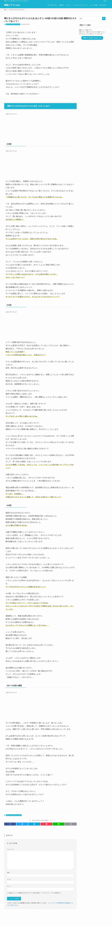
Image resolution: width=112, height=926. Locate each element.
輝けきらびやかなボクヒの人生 (13, 24)
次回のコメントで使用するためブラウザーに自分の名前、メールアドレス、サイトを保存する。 (35, 893)
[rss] (104, 1)
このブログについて (38, 912)
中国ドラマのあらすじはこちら (94, 38)
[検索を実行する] (106, 18)
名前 (8, 872)
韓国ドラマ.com (12, 5)
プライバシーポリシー (51, 912)
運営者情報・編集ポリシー (16, 912)
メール (9, 879)
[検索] (107, 1)
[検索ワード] (94, 18)
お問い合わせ (28, 912)
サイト (9, 886)
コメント (10, 849)
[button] (10, 824)
